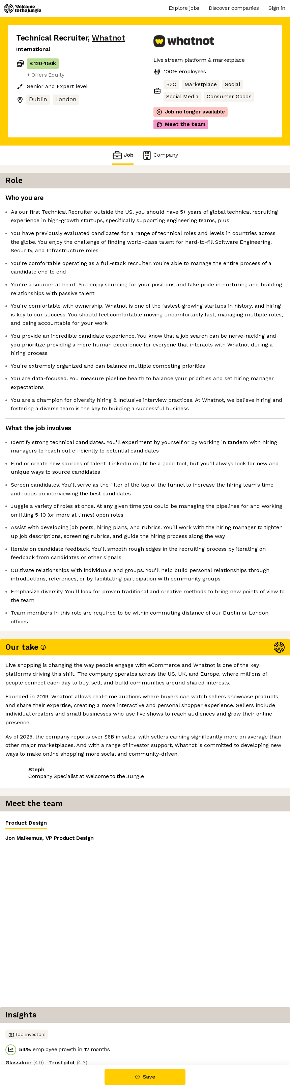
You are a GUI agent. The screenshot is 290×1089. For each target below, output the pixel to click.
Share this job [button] (34, 959)
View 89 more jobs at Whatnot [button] (54, 971)
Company (160, 155)
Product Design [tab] (179, 201)
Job (123, 155)
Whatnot (108, 38)
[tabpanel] (221, 252)
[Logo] (22, 8)
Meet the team (180, 124)
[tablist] (221, 200)
